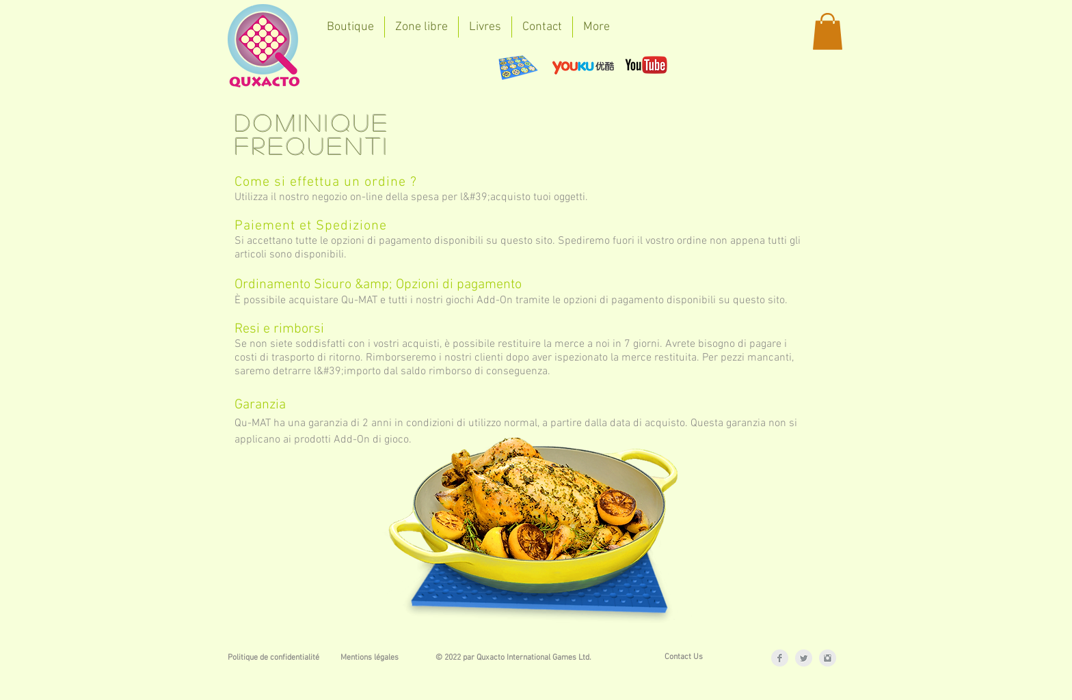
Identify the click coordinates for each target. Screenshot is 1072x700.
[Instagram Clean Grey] (827, 658)
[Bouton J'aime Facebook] (356, 65)
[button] (827, 31)
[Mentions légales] (369, 658)
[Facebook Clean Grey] (779, 658)
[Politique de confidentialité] (273, 658)
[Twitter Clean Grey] (803, 658)
